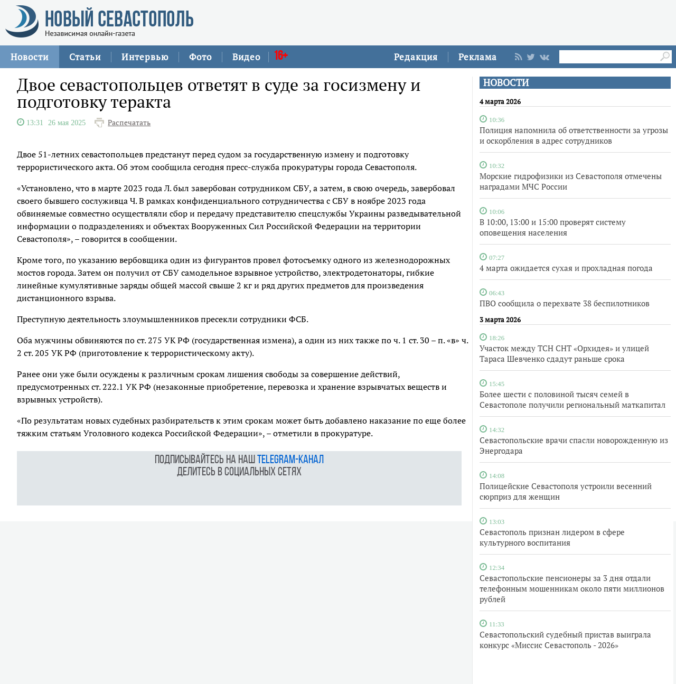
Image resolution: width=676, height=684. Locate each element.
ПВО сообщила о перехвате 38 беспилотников (565, 303)
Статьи (85, 57)
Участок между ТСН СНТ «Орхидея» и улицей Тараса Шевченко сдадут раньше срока (564, 353)
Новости (30, 57)
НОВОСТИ (506, 83)
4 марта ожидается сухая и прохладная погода (566, 268)
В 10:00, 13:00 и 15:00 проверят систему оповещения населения (553, 227)
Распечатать (129, 122)
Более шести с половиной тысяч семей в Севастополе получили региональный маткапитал (572, 399)
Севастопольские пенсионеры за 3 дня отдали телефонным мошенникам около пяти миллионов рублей (572, 588)
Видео (246, 57)
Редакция (416, 57)
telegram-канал (290, 460)
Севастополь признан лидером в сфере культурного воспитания (552, 537)
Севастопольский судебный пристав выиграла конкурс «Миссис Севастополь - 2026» (565, 639)
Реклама (477, 57)
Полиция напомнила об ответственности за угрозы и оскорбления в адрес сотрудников (574, 135)
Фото (200, 57)
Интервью (144, 57)
